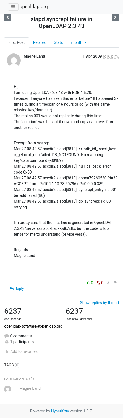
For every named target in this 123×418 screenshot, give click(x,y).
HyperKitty (60, 411)
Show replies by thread (99, 302)
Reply (17, 288)
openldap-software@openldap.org (33, 326)
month (77, 42)
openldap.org (33, 6)
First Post (16, 42)
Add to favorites (21, 351)
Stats (58, 42)
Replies (39, 42)
